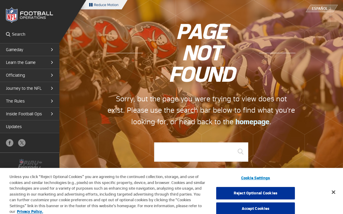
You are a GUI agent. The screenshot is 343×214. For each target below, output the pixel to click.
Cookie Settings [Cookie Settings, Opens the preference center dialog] (255, 179)
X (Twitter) (22, 143)
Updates (14, 126)
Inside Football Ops (24, 113)
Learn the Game (21, 62)
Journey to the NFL (24, 88)
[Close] (333, 193)
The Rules (15, 101)
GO (240, 152)
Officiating (15, 75)
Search (8, 34)
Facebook (9, 143)
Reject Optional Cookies (255, 194)
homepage (252, 122)
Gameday (14, 49)
